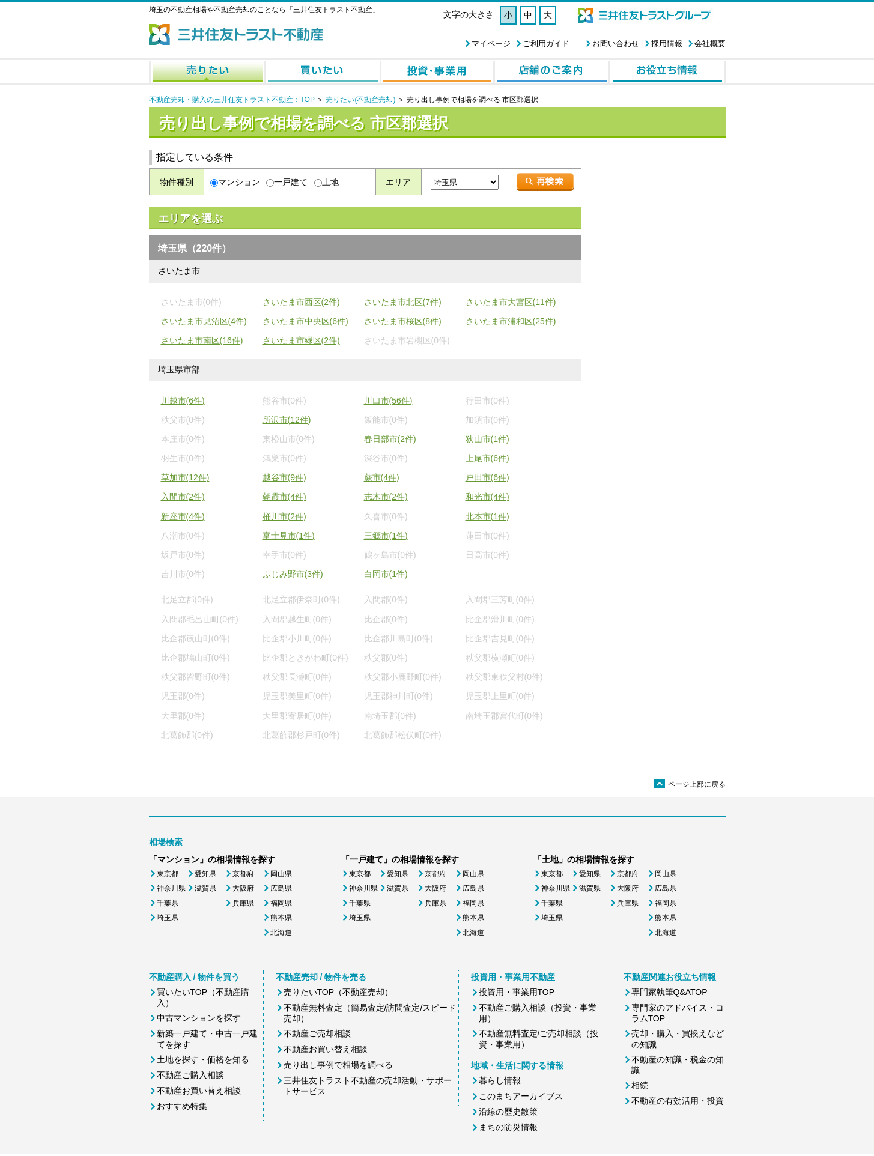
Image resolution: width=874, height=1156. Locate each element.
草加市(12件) (185, 477)
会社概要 (710, 43)
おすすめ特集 (182, 1106)
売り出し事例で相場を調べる (338, 1065)
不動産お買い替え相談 (199, 1090)
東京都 (167, 874)
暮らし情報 (500, 1080)
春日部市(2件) (390, 439)
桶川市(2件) (284, 516)
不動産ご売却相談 (317, 1033)
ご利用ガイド (546, 43)
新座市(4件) (183, 516)
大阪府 (243, 888)
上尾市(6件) (487, 458)
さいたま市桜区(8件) (403, 321)
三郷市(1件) (386, 535)
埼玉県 (167, 917)
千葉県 (167, 903)
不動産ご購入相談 (190, 1075)
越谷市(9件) (284, 477)
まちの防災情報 (508, 1127)
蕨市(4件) (381, 477)
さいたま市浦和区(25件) (511, 321)
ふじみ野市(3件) (293, 574)
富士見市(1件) (289, 535)
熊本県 (281, 917)
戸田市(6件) (487, 477)
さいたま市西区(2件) (301, 302)
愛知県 (205, 874)
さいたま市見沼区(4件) (204, 321)
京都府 (243, 874)
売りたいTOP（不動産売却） (338, 992)
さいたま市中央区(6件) (305, 321)
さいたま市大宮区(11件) (511, 302)
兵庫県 (243, 903)
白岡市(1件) (386, 574)
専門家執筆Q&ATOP (669, 992)
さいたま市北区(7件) (403, 302)
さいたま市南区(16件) (202, 340)
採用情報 (666, 43)
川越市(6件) (183, 400)
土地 (330, 182)
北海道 (281, 932)
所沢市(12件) (287, 420)
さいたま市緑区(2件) (301, 340)
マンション (239, 182)
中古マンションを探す (199, 1018)
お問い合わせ (615, 43)
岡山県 (281, 874)
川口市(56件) (388, 400)
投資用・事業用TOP (517, 992)
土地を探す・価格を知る (203, 1059)
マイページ (491, 43)
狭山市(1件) (487, 439)
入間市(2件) (183, 496)
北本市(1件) (487, 516)
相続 (639, 1085)
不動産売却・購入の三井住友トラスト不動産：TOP (232, 99)
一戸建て (291, 182)
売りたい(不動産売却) (360, 99)
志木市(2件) (386, 496)
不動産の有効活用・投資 (677, 1101)
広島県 (281, 888)
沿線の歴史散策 (508, 1111)
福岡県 (281, 903)
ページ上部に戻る (690, 784)
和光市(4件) (487, 496)
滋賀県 (205, 888)
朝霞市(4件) (284, 496)
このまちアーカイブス (521, 1096)
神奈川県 (171, 888)
